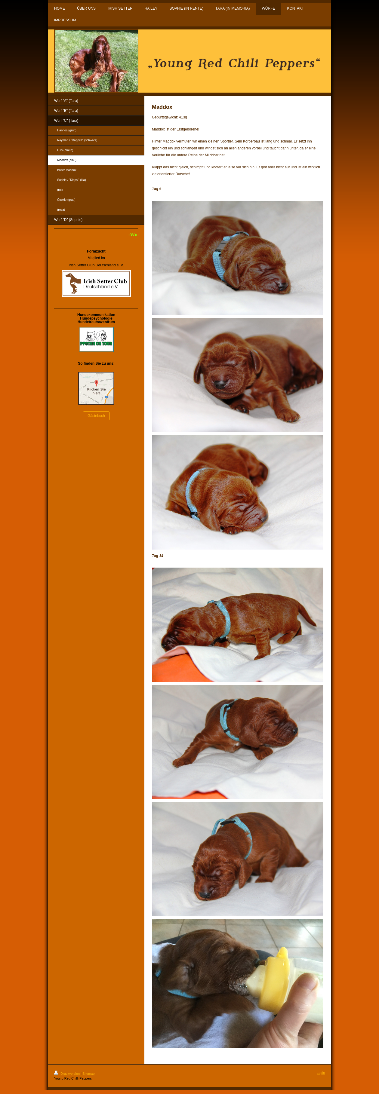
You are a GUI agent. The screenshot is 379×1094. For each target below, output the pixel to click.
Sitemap (88, 1073)
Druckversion (67, 1073)
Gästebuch (96, 416)
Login (321, 1072)
